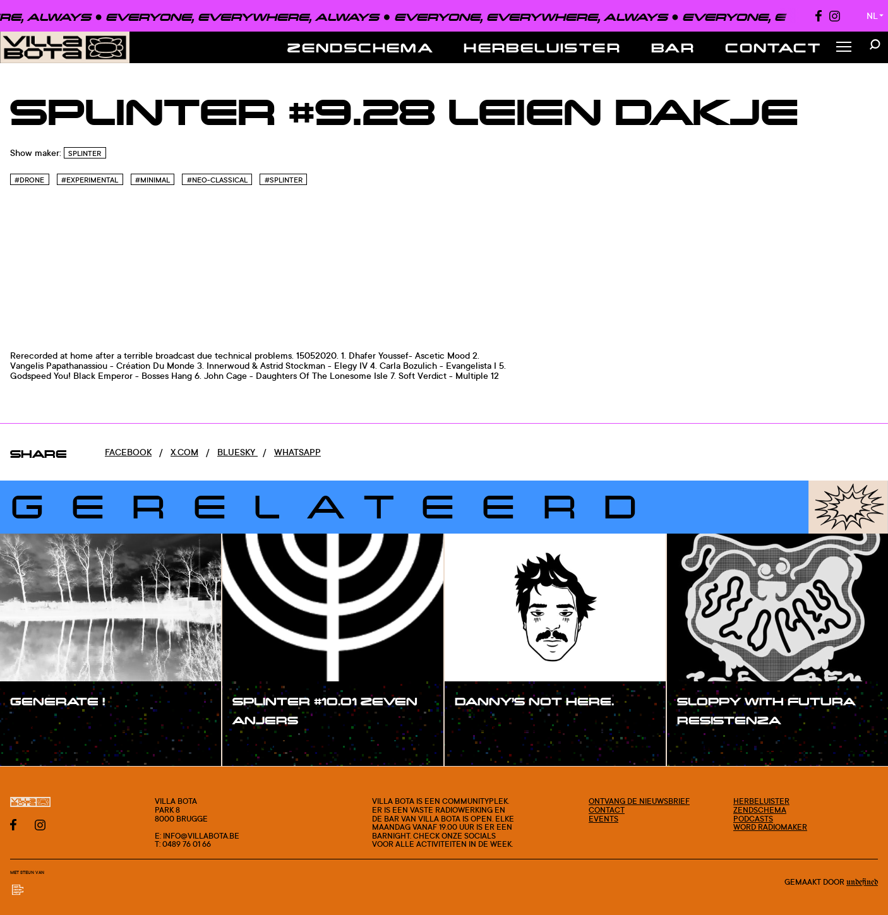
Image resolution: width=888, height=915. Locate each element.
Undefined (862, 882)
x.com (184, 452)
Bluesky (237, 452)
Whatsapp (297, 452)
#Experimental (89, 180)
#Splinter (284, 180)
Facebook (128, 452)
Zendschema (360, 47)
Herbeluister (542, 47)
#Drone (29, 180)
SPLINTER (84, 153)
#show (38, 727)
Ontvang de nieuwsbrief (639, 801)
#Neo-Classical (217, 180)
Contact (773, 47)
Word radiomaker (770, 827)
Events (603, 818)
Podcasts (753, 818)
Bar (673, 47)
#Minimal (152, 180)
